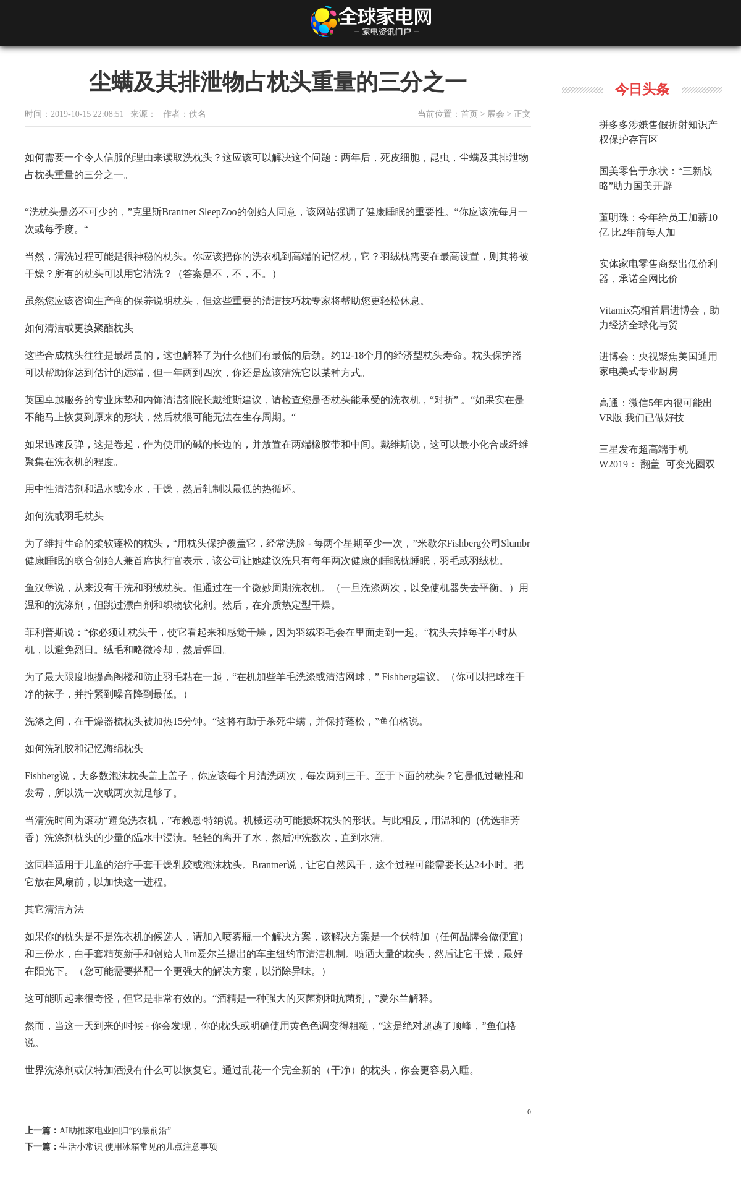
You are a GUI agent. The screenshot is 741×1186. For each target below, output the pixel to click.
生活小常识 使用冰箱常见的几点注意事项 (138, 1146)
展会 (495, 114)
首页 (469, 114)
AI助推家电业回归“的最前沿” (115, 1130)
